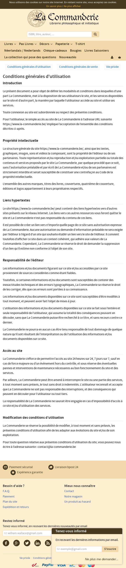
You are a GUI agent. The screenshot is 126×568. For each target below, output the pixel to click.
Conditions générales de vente (78, 67)
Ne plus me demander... (101, 559)
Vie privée (112, 67)
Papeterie (62, 44)
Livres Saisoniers (96, 50)
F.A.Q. (6, 491)
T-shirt (80, 44)
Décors (44, 44)
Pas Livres (26, 44)
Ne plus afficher (72, 6)
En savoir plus (54, 6)
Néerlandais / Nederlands (22, 50)
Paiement (8, 496)
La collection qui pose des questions (30, 57)
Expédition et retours (16, 507)
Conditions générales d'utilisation (29, 67)
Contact (69, 491)
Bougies (75, 50)
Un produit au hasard (77, 501)
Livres (8, 44)
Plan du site (10, 501)
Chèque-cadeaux (55, 50)
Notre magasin (73, 496)
